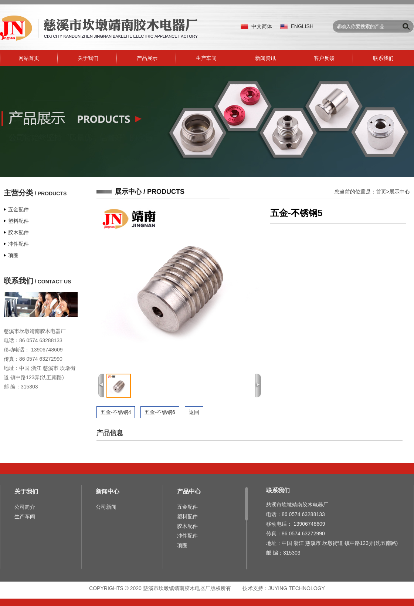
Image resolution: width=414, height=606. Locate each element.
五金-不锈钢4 (116, 412)
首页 (381, 192)
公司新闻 (106, 507)
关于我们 (88, 58)
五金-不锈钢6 (160, 412)
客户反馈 (324, 58)
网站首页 (28, 58)
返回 (194, 412)
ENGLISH (302, 26)
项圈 (13, 255)
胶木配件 (18, 232)
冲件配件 (18, 244)
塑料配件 (18, 221)
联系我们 (383, 58)
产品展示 (147, 58)
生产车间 (206, 58)
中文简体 (261, 26)
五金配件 (18, 209)
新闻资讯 (265, 58)
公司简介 (24, 507)
